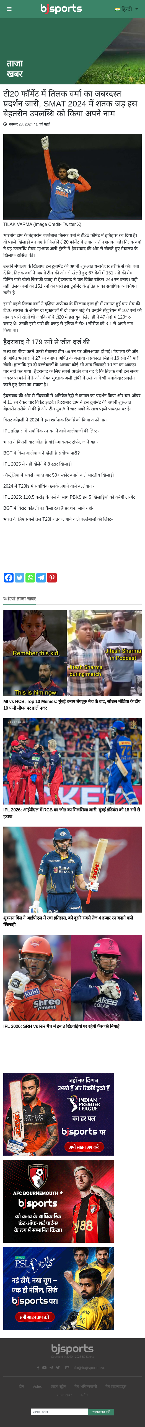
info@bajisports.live (85, 1367)
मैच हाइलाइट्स (115, 1386)
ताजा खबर (64, 1395)
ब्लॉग (84, 1395)
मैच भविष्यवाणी (85, 1386)
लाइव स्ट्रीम (58, 1386)
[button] (9, 9)
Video (37, 1386)
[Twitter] (19, 577)
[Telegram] (41, 577)
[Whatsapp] (30, 577)
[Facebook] (9, 577)
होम (21, 1386)
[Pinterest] (52, 577)
